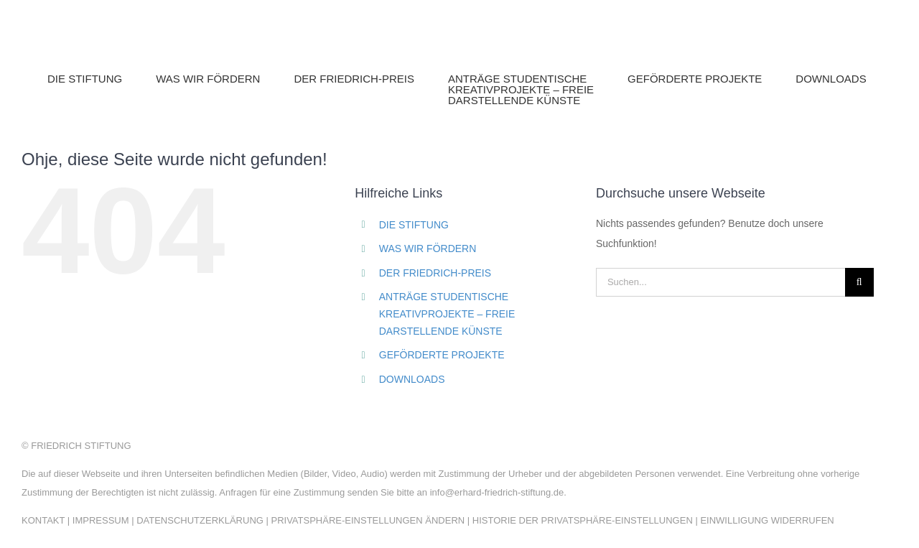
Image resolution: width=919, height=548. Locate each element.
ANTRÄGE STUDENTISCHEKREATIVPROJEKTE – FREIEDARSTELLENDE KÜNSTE (447, 314)
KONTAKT (43, 520)
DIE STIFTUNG (414, 225)
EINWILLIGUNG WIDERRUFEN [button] (767, 520)
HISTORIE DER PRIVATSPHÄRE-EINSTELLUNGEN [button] (582, 520)
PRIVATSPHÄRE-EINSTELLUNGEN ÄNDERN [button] (368, 520)
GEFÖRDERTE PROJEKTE (442, 355)
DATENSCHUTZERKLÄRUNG (199, 520)
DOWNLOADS (412, 379)
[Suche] (859, 282)
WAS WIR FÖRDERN (428, 248)
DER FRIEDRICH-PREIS (435, 273)
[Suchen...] (720, 282)
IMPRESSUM (101, 520)
